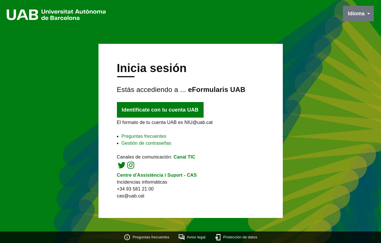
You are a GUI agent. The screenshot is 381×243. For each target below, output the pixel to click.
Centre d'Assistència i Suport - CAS (157, 175)
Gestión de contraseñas (146, 143)
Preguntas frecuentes (144, 136)
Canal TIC (185, 157)
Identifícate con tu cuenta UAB (160, 110)
